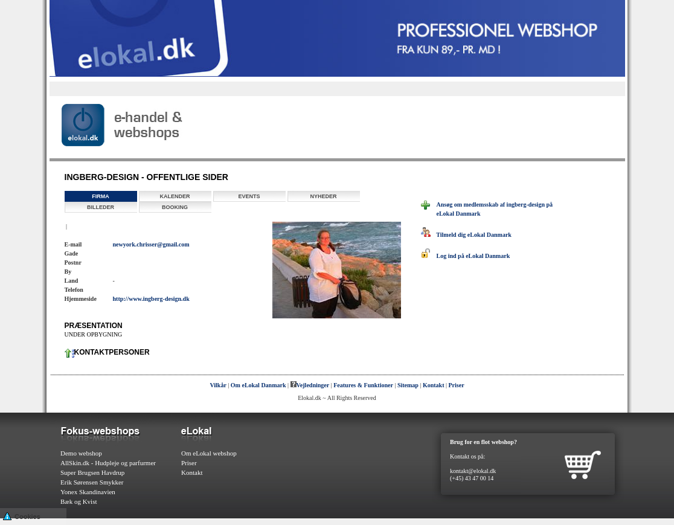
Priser (456, 385)
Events (249, 196)
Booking (175, 207)
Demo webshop (81, 453)
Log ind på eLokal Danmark (465, 256)
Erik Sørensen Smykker (91, 482)
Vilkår (218, 385)
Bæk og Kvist (78, 501)
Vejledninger (310, 385)
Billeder (100, 207)
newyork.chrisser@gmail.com (151, 244)
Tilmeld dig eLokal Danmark (466, 234)
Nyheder (323, 196)
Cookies (21, 515)
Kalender (174, 196)
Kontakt (434, 385)
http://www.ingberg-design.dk (151, 298)
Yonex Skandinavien (87, 491)
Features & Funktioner (363, 385)
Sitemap (408, 385)
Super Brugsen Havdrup (92, 472)
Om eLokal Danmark (258, 385)
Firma (100, 196)
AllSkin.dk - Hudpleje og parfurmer (108, 462)
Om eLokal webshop (209, 453)
